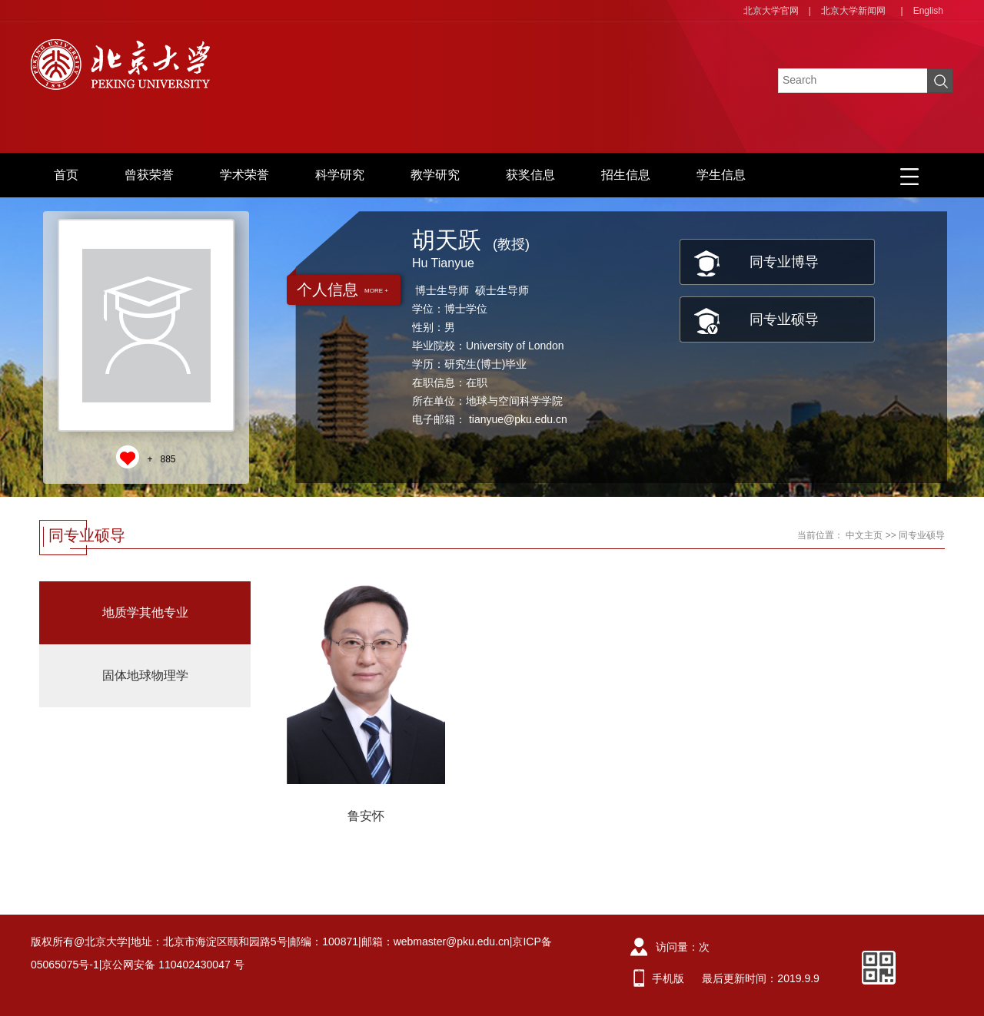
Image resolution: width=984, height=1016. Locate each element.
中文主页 (864, 535)
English (928, 10)
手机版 (668, 978)
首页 (66, 174)
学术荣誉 (244, 174)
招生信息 (625, 174)
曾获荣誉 (149, 174)
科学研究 (339, 174)
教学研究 (435, 174)
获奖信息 (530, 174)
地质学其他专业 (145, 612)
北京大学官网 (771, 10)
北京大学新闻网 (853, 10)
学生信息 (721, 174)
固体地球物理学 (145, 675)
